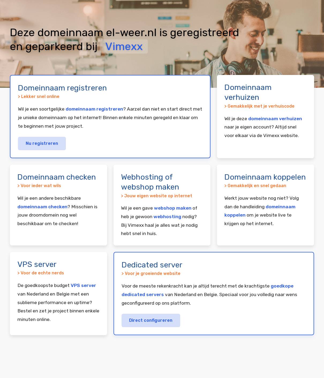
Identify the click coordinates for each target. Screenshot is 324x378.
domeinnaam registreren (94, 109)
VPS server (83, 285)
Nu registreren (42, 143)
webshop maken (172, 208)
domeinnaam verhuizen (275, 118)
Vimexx (124, 46)
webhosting (167, 216)
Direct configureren (150, 320)
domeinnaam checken (42, 206)
